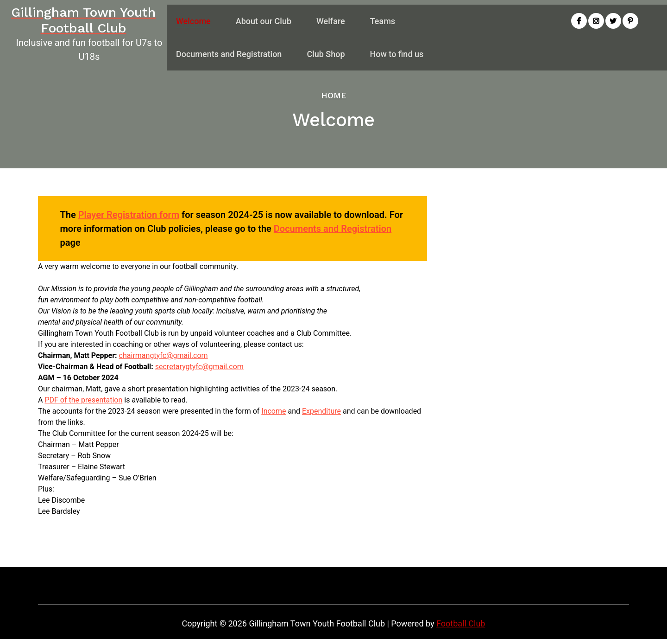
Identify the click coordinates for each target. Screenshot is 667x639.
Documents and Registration (332, 228)
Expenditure (321, 411)
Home (333, 95)
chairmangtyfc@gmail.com (163, 355)
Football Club (460, 623)
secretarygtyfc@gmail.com (199, 366)
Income (273, 411)
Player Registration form (128, 214)
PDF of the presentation (83, 400)
